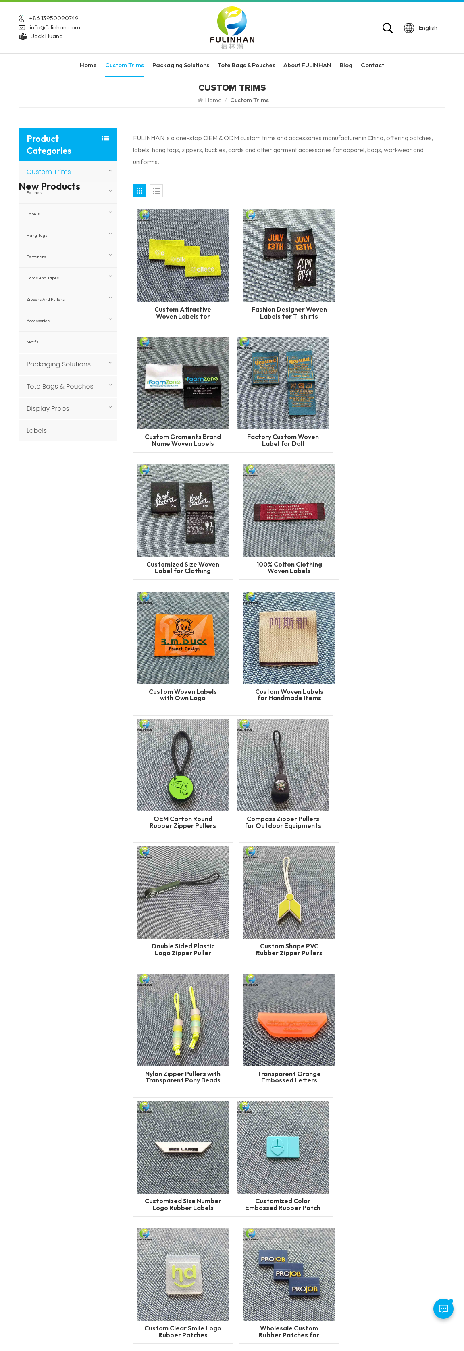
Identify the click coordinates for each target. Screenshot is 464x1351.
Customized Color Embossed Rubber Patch (183, 949)
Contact (372, 65)
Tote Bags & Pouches (246, 65)
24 (256, 990)
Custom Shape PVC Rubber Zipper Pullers (395, 694)
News (188, 1224)
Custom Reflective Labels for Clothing (79, 557)
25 (274, 990)
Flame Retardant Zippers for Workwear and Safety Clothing (76, 486)
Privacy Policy (373, 1330)
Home (88, 65)
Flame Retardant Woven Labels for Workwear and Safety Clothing (77, 522)
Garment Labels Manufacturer (304, 1249)
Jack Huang (47, 35)
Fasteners (36, 256)
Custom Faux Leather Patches (75, 846)
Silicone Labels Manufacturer (302, 1261)
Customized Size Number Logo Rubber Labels (395, 822)
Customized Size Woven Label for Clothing (289, 440)
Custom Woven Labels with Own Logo (183, 567)
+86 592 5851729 (54, 1206)
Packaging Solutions (180, 65)
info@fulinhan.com (55, 27)
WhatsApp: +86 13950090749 (61, 1231)
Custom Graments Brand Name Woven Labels (395, 312)
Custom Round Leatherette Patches (80, 881)
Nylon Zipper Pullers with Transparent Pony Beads (183, 822)
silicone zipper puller (291, 1224)
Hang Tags (37, 235)
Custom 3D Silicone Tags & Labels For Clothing (79, 776)
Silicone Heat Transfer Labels (302, 1237)
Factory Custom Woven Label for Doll (183, 440)
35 (310, 990)
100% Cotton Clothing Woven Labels (395, 440)
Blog (346, 65)
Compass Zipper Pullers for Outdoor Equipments (182, 694)
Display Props (48, 408)
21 (201, 990)
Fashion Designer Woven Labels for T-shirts (289, 312)
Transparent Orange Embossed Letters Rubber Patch (289, 822)
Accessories (38, 320)
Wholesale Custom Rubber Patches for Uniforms (395, 949)
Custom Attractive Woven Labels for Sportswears (182, 312)
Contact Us (196, 1237)
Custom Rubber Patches (295, 1188)
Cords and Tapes (43, 278)
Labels (33, 214)
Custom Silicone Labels (294, 1200)
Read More (65, 498)
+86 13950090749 (54, 18)
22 (219, 990)
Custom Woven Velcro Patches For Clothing (79, 635)
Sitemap (336, 1330)
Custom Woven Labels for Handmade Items (289, 567)
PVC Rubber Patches (291, 1212)
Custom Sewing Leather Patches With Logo (75, 706)
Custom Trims (124, 65)
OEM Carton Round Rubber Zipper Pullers (395, 567)
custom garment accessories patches (304, 1277)
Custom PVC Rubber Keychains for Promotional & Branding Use (81, 671)
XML (291, 1330)
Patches (34, 192)
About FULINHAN (307, 65)
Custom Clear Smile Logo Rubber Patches (289, 949)
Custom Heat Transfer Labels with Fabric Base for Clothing (81, 600)
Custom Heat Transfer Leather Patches (77, 741)
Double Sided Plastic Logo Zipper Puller (289, 694)
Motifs (32, 342)
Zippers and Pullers (46, 299)
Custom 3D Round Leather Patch (77, 811)
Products (193, 1200)
